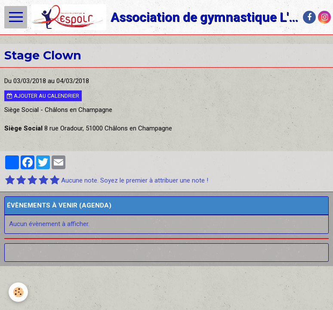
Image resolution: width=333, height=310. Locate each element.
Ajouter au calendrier (43, 96)
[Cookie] (18, 292)
